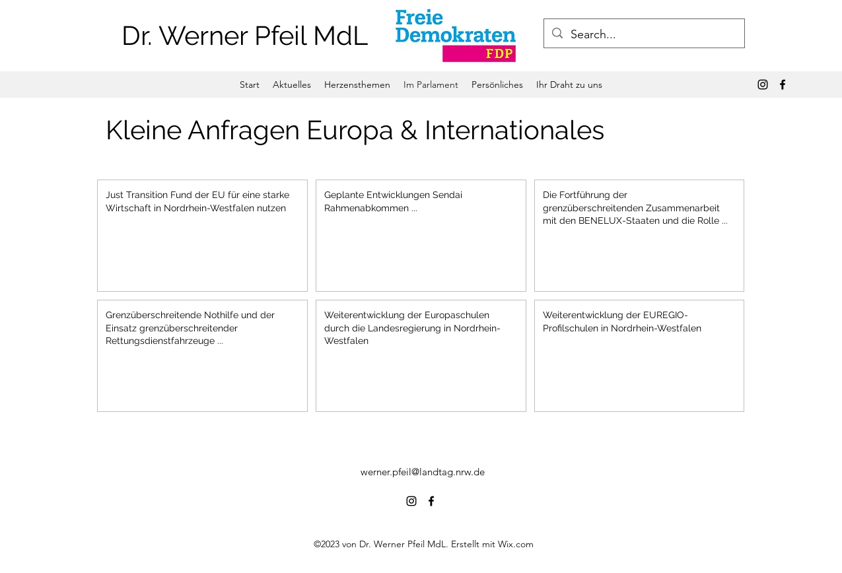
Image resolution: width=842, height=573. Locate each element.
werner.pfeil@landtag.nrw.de (423, 471)
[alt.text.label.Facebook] (782, 84)
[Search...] (644, 35)
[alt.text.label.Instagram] (762, 84)
